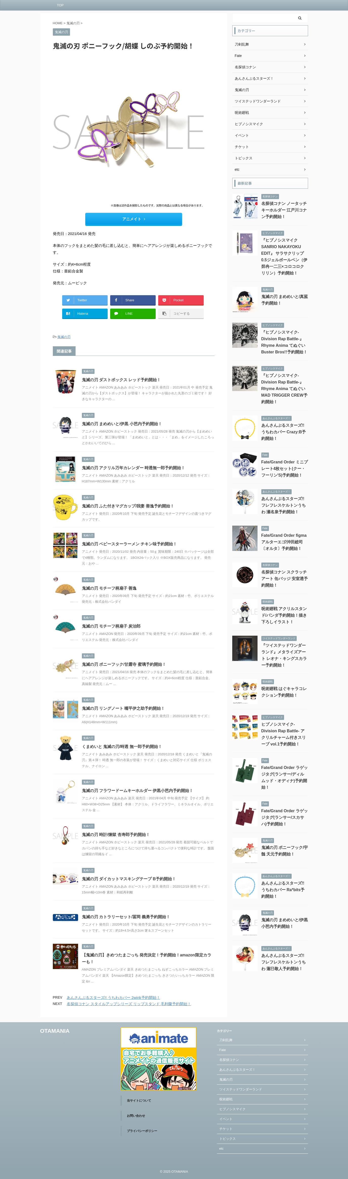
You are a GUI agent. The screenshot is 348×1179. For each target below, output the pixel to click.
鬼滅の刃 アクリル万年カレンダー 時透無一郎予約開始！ (133, 468)
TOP (60, 5)
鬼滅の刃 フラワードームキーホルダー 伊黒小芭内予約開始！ (137, 790)
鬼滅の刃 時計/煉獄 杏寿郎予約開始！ (116, 834)
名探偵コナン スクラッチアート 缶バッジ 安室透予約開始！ (284, 578)
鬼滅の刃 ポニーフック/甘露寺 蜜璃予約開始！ (124, 664)
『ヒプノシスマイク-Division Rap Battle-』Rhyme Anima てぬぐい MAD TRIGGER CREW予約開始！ (284, 388)
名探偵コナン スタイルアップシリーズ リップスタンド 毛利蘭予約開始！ (129, 1004)
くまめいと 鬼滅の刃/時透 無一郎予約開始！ (122, 746)
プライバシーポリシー (142, 1131)
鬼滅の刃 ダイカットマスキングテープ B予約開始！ (129, 879)
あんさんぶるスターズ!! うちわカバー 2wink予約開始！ (113, 997)
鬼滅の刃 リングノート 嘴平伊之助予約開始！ (123, 708)
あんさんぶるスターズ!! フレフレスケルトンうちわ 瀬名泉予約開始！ (283, 505)
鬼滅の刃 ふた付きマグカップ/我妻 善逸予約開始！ (128, 506)
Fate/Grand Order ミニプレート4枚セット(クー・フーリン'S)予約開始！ (284, 468)
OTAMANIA (55, 1031)
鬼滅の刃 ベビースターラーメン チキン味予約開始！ (129, 544)
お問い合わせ (136, 1116)
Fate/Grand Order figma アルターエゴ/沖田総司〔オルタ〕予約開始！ (284, 542)
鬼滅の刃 (64, 337)
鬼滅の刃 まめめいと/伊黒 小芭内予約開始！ (122, 424)
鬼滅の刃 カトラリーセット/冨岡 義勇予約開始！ (126, 917)
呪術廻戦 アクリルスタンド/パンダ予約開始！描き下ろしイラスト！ (284, 615)
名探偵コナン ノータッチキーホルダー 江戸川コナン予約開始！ (284, 210)
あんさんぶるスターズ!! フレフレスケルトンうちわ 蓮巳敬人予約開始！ (283, 962)
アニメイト (133, 219)
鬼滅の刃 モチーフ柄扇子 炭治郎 (111, 626)
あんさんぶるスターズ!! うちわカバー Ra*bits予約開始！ (283, 889)
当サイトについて (139, 1100)
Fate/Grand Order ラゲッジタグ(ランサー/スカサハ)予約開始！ (284, 817)
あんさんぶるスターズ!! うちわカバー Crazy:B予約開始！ (283, 432)
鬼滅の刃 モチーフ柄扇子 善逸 (109, 588)
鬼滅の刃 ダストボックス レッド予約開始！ (121, 380)
